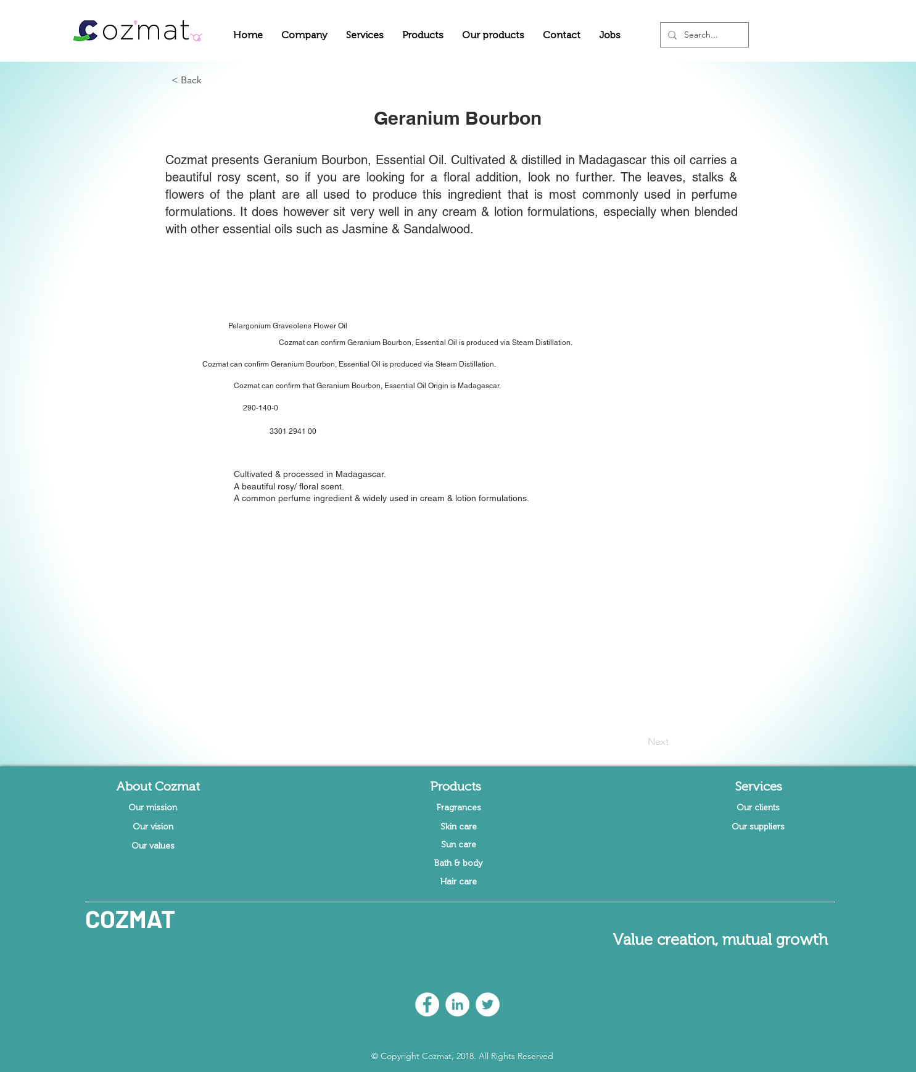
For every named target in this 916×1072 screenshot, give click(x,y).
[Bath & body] (459, 863)
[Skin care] (459, 827)
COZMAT (130, 918)
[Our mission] (153, 808)
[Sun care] (459, 845)
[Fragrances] (459, 808)
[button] (304, 35)
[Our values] (153, 846)
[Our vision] (153, 827)
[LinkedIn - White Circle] (457, 1004)
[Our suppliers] (758, 827)
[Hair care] (459, 882)
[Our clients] (758, 808)
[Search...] (703, 35)
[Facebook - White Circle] (427, 1004)
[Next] (638, 741)
